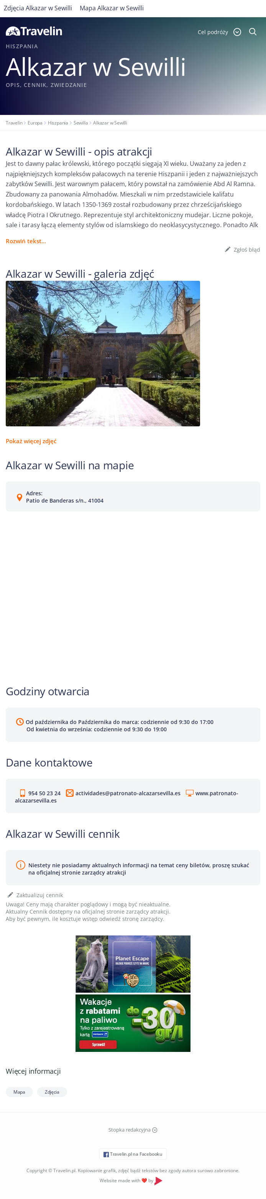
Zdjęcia (52, 1092)
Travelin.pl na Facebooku (133, 1154)
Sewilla (81, 123)
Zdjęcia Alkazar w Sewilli (38, 8)
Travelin (14, 123)
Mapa (19, 1092)
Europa (35, 123)
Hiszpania (58, 123)
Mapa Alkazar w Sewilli (112, 8)
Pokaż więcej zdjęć (31, 441)
